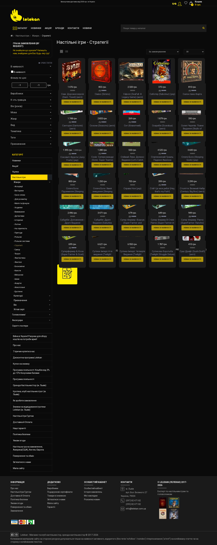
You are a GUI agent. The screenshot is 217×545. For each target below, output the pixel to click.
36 (123, 373)
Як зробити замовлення (24, 400)
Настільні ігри (22, 36)
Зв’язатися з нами (22, 462)
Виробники (52, 488)
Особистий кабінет (93, 488)
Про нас (17, 345)
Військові (19, 275)
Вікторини (19, 191)
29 (77, 373)
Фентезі (18, 262)
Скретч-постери (20, 326)
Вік (15, 305)
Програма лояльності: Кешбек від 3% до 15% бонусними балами (31, 371)
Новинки (16, 160)
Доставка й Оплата (22, 422)
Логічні (18, 224)
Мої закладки (90, 495)
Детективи (19, 216)
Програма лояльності (23, 379)
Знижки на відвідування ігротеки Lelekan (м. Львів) (29, 408)
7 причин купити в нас (24, 351)
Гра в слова (20, 195)
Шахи (17, 279)
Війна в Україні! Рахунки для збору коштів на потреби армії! (30, 337)
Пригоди (18, 233)
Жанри (35, 36)
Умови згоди (19, 440)
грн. (49, 85)
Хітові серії (19, 309)
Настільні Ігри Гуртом (23, 416)
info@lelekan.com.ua (136, 508)
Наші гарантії (19, 428)
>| (65, 379)
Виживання (20, 212)
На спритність (21, 228)
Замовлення (17, 511)
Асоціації (19, 186)
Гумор (17, 249)
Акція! (15, 166)
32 (97, 373)
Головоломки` (19, 314)
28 (71, 373)
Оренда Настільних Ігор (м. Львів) (29, 385)
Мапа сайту (18, 468)
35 (116, 373)
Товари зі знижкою (56, 495)
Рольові (18, 237)
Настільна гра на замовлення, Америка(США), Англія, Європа (28, 448)
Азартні (18, 283)
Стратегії (18, 245)
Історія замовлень (93, 492)
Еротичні (18, 291)
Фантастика (20, 258)
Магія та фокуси (22, 203)
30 (84, 373)
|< (60, 373)
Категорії (18, 296)
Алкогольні (20, 287)
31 (90, 373)
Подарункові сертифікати (59, 492)
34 (110, 373)
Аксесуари (17, 320)
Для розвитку (21, 199)
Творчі (17, 254)
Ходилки (18, 207)
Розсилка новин (92, 499)
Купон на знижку (21, 364)
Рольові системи (22, 241)
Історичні (19, 220)
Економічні (20, 266)
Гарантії (51, 507)
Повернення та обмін (23, 456)
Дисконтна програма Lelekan (27, 357)
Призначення (20, 300)
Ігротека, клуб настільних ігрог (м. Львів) (29, 393)
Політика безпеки (21, 434)
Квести (18, 270)
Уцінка (15, 172)
